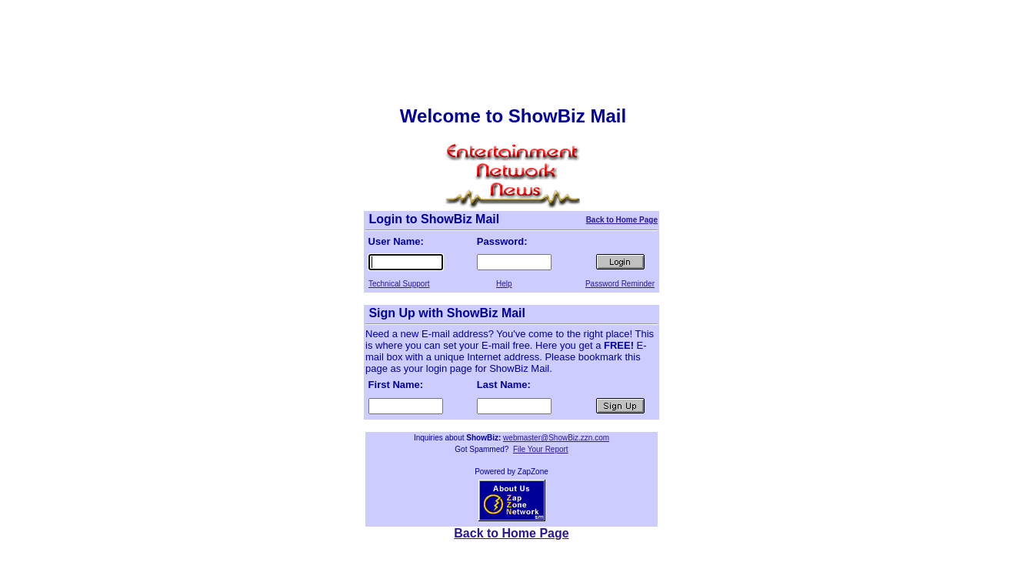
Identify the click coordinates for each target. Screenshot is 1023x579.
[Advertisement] (511, 40)
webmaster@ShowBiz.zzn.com (556, 437)
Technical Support (399, 283)
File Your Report (540, 449)
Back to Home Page (622, 220)
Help (504, 283)
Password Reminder (620, 283)
